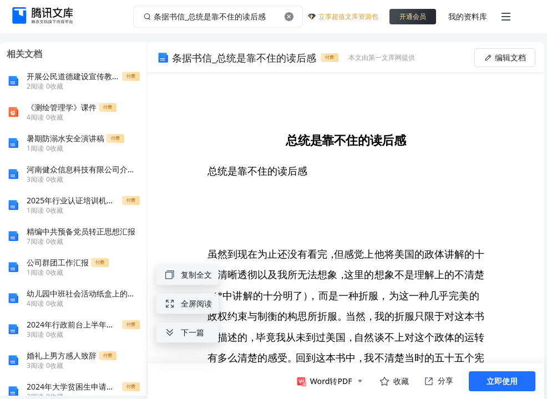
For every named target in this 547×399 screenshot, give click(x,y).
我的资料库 (467, 16)
